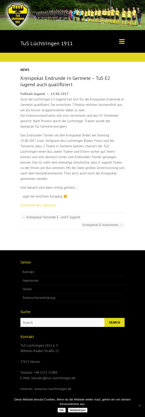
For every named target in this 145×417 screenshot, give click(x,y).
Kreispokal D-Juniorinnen (103, 225)
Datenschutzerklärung (39, 297)
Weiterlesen (78, 410)
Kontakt (28, 272)
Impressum (31, 280)
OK (61, 410)
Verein (27, 289)
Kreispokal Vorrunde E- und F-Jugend (51, 217)
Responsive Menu (122, 41)
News (24, 70)
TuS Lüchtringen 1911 (46, 43)
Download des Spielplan (38, 205)
